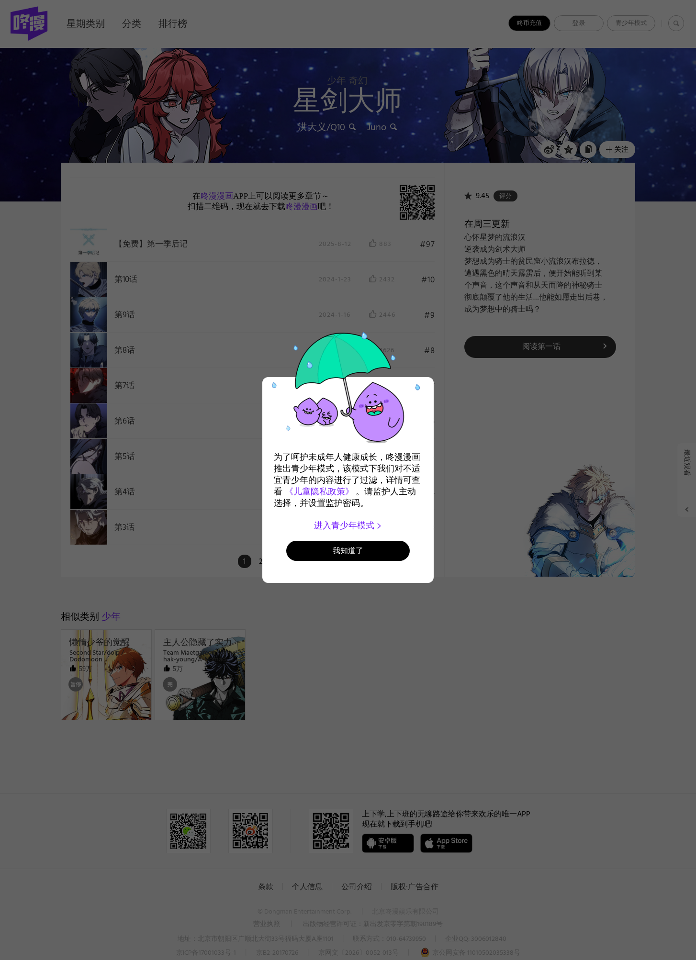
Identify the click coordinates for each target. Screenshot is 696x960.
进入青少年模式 (348, 525)
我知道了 (348, 551)
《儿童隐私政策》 (319, 491)
